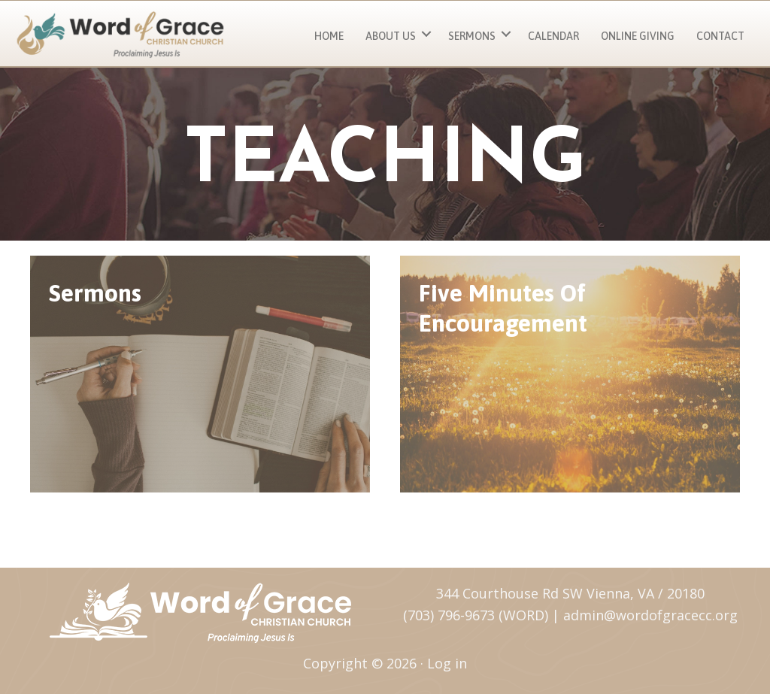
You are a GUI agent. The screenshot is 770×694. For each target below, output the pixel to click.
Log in (447, 663)
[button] (426, 34)
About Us (390, 36)
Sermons (472, 36)
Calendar (553, 36)
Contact (720, 36)
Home (329, 36)
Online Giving (638, 36)
